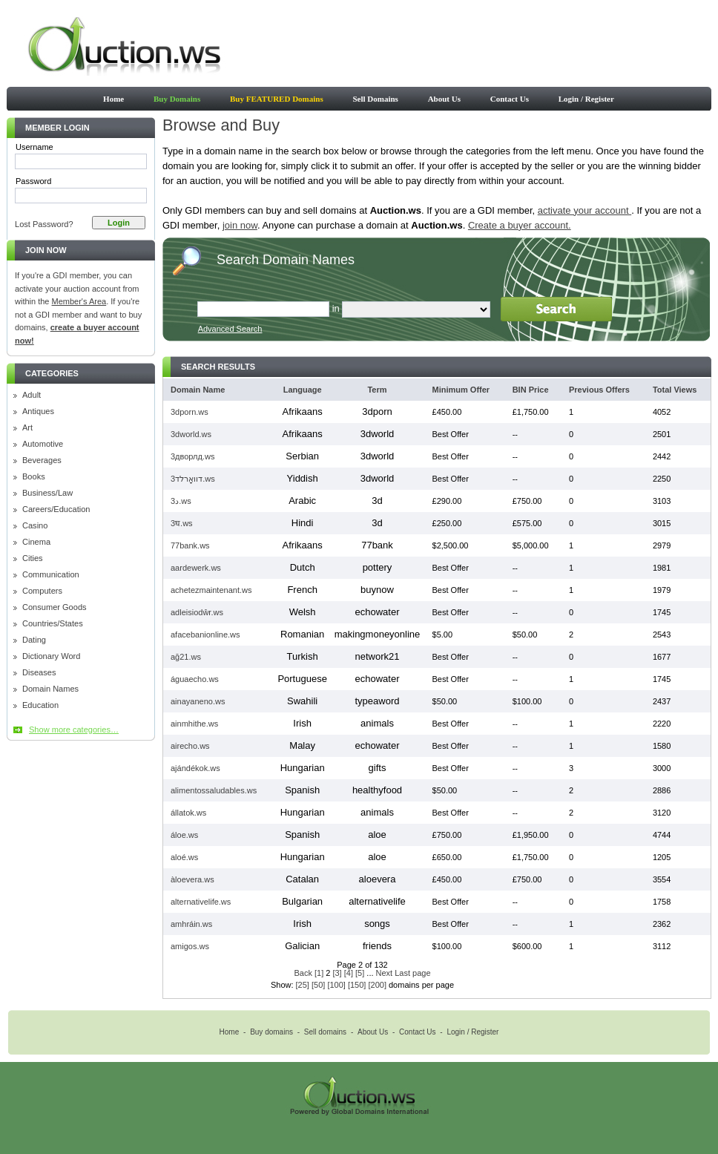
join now (240, 225)
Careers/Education (56, 509)
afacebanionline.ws (205, 634)
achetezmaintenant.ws (211, 590)
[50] (318, 984)
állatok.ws (188, 812)
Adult (31, 395)
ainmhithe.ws (194, 723)
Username (34, 146)
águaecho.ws (195, 679)
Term (376, 389)
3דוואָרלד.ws (193, 478)
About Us (444, 98)
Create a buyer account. (519, 225)
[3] (336, 972)
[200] (377, 984)
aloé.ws (184, 857)
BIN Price (531, 389)
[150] (357, 984)
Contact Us (509, 98)
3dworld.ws (191, 434)
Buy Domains (177, 98)
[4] (348, 972)
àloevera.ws (192, 879)
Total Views (675, 389)
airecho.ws (190, 745)
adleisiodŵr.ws (197, 612)
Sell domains (325, 1032)
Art (27, 428)
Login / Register (586, 98)
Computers (42, 591)
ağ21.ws (186, 656)
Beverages (42, 460)
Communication (50, 575)
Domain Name (198, 389)
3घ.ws (182, 523)
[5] (359, 972)
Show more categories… (74, 729)
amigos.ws (190, 946)
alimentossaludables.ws (214, 790)
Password (33, 181)
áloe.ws (184, 834)
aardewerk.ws (196, 567)
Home (113, 98)
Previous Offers (599, 389)
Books (33, 477)
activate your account (584, 210)
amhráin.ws (191, 923)
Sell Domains (375, 98)
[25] (302, 984)
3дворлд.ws (192, 456)
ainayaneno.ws (198, 701)
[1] (318, 972)
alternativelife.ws (201, 901)
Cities (32, 558)
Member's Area (79, 301)
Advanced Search (230, 328)
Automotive (42, 444)
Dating (34, 640)
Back (303, 972)
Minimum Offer (461, 389)
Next (384, 972)
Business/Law (47, 493)
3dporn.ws (189, 411)
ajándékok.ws (195, 768)
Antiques (38, 411)
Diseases (39, 673)
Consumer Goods (54, 607)
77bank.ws (190, 545)
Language (302, 389)
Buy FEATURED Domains (276, 98)
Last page (412, 972)
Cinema (36, 542)
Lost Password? (44, 224)
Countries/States (52, 624)
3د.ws (181, 500)
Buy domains (271, 1032)
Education (40, 705)
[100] (336, 984)
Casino (34, 526)
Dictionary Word (51, 656)
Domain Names (50, 689)
